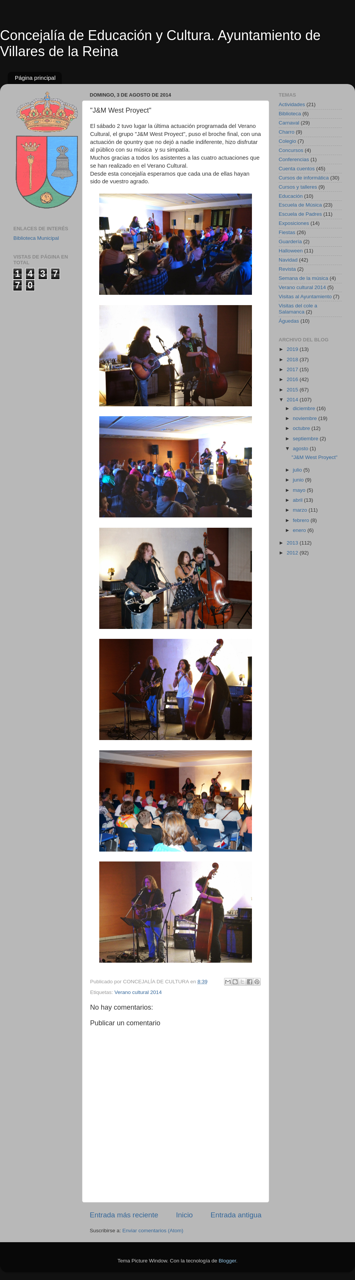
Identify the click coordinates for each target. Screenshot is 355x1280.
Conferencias (294, 159)
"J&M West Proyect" (314, 457)
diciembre (304, 408)
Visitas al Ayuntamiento (305, 296)
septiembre (306, 438)
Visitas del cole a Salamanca (298, 309)
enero (300, 530)
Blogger (227, 1261)
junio (299, 480)
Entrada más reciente (124, 1215)
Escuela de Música (300, 205)
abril (298, 500)
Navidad (288, 260)
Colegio (287, 141)
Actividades (292, 104)
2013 (293, 543)
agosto (301, 448)
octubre (302, 428)
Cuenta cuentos (297, 168)
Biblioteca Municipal (36, 238)
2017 (293, 369)
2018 (293, 359)
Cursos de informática (304, 178)
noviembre (305, 418)
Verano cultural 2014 (138, 992)
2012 (293, 553)
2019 (293, 349)
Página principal (35, 77)
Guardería (290, 241)
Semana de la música (303, 278)
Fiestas (287, 232)
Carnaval (289, 123)
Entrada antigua (236, 1215)
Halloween (291, 251)
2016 (293, 379)
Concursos (291, 150)
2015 (293, 390)
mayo (300, 490)
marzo (300, 510)
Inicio (184, 1215)
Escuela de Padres (300, 214)
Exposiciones (294, 223)
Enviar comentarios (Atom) (153, 1230)
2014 (293, 399)
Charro (286, 132)
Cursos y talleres (298, 187)
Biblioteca (290, 113)
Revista (287, 269)
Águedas (289, 321)
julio (298, 470)
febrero (302, 520)
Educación (291, 196)
